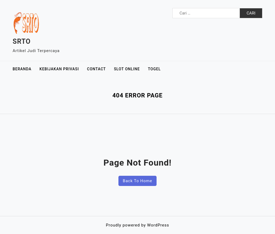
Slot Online (127, 69)
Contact (96, 69)
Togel (154, 69)
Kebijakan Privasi (59, 69)
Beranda (22, 69)
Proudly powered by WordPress (137, 225)
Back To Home (137, 180)
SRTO (22, 41)
